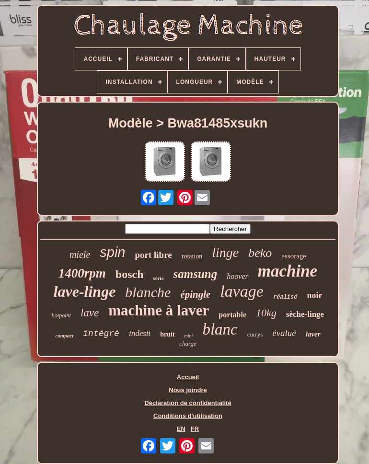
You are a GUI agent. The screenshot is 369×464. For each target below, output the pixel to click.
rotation (192, 256)
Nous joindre (188, 390)
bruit (167, 334)
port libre (153, 255)
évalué (284, 333)
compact (64, 335)
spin (112, 252)
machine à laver (158, 310)
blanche (148, 292)
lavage (242, 291)
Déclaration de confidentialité (187, 402)
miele (79, 254)
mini (188, 335)
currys (255, 334)
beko (260, 253)
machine (287, 271)
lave (90, 313)
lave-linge (85, 291)
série (158, 278)
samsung (195, 273)
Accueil (188, 377)
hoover (237, 276)
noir (314, 295)
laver (313, 334)
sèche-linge (305, 314)
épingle (195, 294)
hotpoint (61, 315)
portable (232, 315)
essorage (293, 256)
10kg (266, 313)
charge (187, 343)
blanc (219, 329)
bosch (129, 274)
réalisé (285, 297)
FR (195, 428)
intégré (101, 333)
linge (225, 252)
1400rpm (82, 273)
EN (181, 428)
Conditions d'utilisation (187, 415)
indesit (139, 333)
